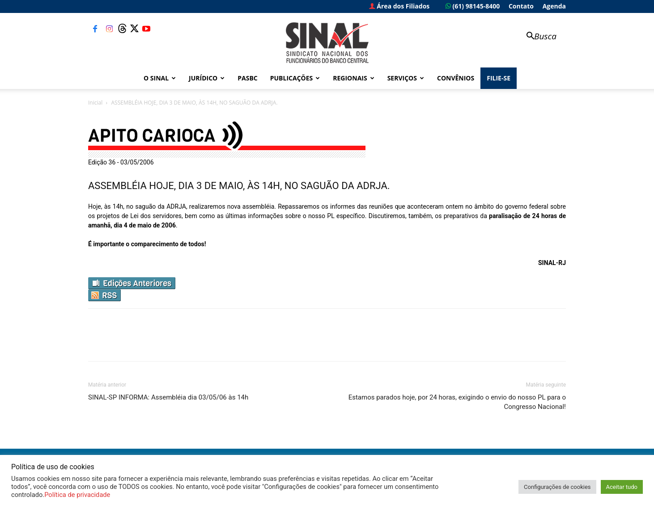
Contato (521, 6)
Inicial (95, 102)
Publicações (295, 78)
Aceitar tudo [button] (621, 487)
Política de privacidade (77, 495)
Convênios (455, 78)
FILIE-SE (498, 78)
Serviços (405, 78)
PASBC (248, 78)
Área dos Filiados (399, 6)
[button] (537, 37)
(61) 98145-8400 (473, 6)
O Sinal (160, 78)
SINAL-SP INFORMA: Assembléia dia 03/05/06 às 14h (168, 397)
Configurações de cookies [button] (557, 487)
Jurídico (207, 78)
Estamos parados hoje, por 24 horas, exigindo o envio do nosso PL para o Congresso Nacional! (457, 402)
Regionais (353, 78)
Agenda (554, 6)
